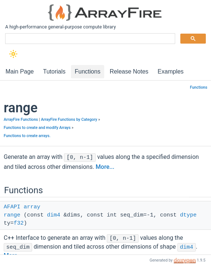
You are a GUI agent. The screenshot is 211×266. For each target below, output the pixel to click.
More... (105, 166)
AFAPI (12, 207)
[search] (89, 38)
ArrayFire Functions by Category (69, 119)
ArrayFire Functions (21, 119)
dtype (188, 215)
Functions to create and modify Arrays (37, 127)
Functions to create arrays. (27, 135)
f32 (19, 223)
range (12, 215)
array (32, 207)
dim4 (53, 215)
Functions (198, 87)
